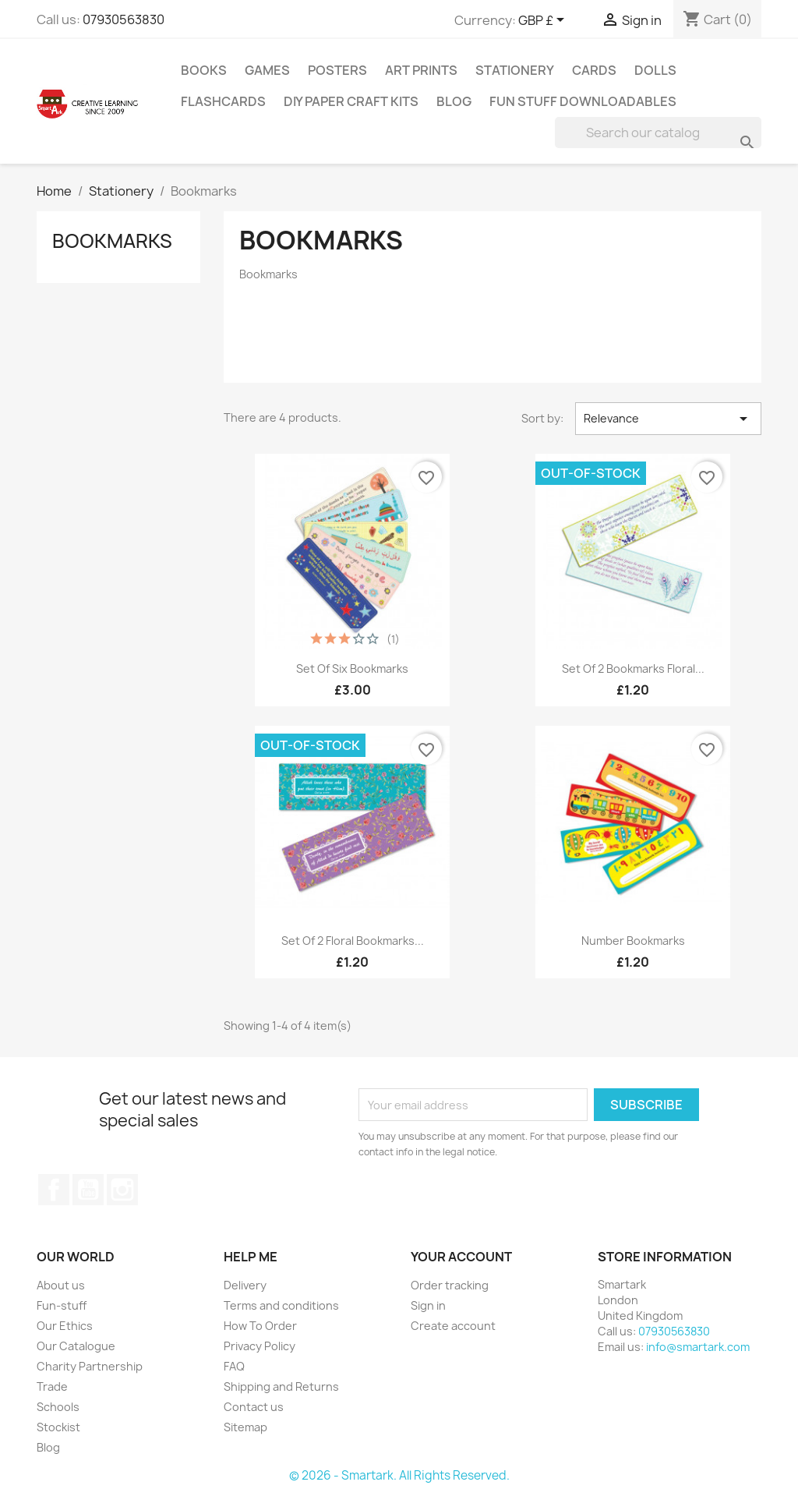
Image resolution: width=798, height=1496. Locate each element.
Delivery (245, 1285)
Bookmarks (112, 241)
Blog (453, 101)
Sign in (428, 1305)
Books (204, 70)
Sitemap (245, 1427)
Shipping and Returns (281, 1386)
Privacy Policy (259, 1346)
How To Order (260, 1325)
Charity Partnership (90, 1366)
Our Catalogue (76, 1346)
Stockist (58, 1427)
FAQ (234, 1366)
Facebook (53, 1189)
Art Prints (421, 70)
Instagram (122, 1189)
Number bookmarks (633, 940)
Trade (52, 1386)
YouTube (88, 1189)
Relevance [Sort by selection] (668, 418)
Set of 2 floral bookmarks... (352, 940)
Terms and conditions (281, 1305)
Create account (453, 1325)
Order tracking (450, 1285)
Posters (337, 70)
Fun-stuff (62, 1305)
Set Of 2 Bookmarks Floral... (633, 668)
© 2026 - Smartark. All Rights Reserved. (399, 1475)
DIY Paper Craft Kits (351, 101)
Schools (58, 1406)
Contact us (254, 1406)
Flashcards (223, 101)
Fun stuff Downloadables (582, 101)
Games (267, 70)
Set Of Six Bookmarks (352, 668)
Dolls (655, 70)
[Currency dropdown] (544, 21)
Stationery (514, 70)
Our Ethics (65, 1325)
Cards (594, 70)
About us (61, 1285)
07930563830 (123, 19)
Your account (461, 1256)
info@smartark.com (698, 1346)
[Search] (658, 132)
